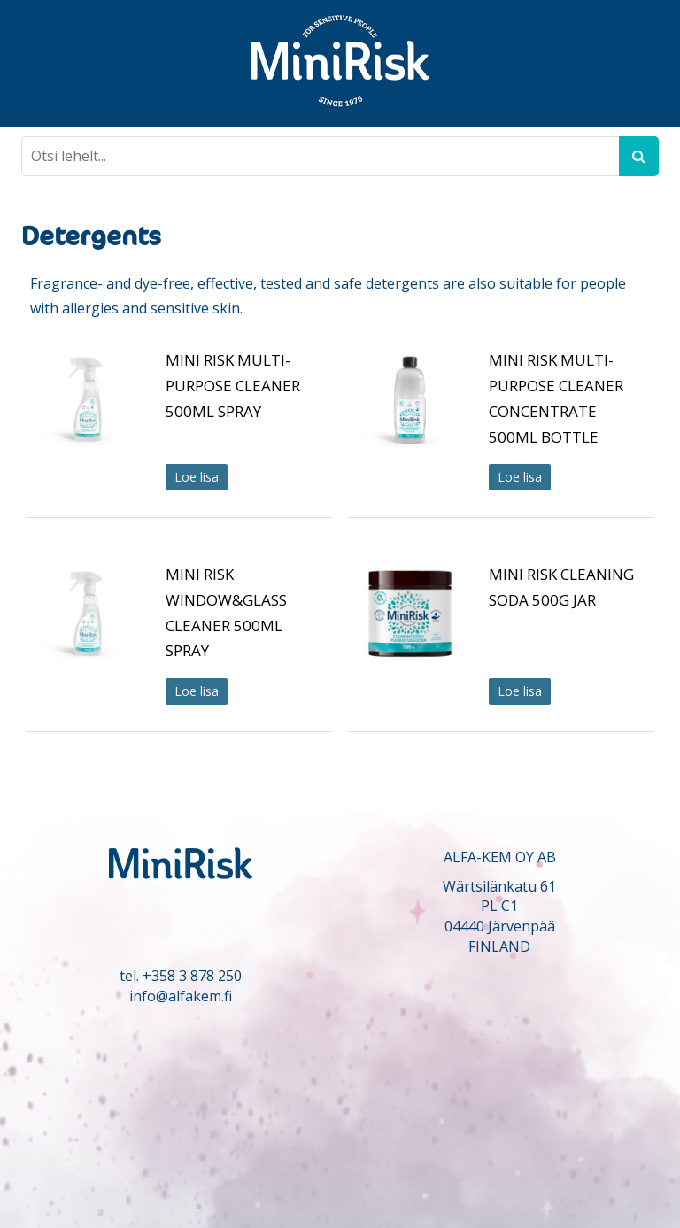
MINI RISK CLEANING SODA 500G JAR (561, 587)
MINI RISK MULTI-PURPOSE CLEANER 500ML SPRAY (233, 385)
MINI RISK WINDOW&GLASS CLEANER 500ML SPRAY (226, 612)
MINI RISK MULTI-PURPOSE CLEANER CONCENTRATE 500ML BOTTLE (556, 398)
